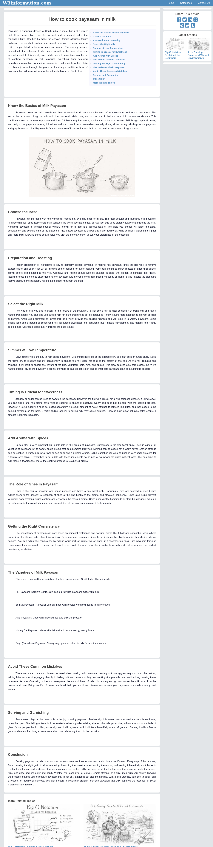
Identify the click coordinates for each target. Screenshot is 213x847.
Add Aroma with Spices (105, 55)
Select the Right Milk (104, 44)
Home (171, 3)
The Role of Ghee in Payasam (109, 59)
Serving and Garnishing (105, 75)
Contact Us (204, 3)
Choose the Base (102, 36)
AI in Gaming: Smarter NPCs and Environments (199, 51)
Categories (186, 3)
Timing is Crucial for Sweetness (110, 52)
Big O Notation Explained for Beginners (176, 51)
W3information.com (27, 3)
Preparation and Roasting (106, 40)
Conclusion (99, 79)
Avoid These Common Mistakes (110, 71)
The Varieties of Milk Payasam (109, 67)
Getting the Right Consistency (109, 63)
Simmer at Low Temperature (108, 48)
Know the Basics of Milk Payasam (111, 32)
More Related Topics (104, 82)
